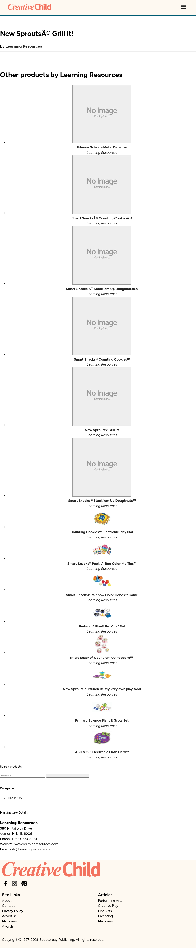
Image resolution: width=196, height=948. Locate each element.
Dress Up (15, 798)
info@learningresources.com (32, 849)
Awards (8, 926)
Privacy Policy (12, 911)
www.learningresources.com (36, 844)
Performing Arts (110, 900)
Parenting (105, 916)
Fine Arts (105, 911)
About (7, 900)
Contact (8, 905)
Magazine (9, 921)
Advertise (9, 916)
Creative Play (108, 905)
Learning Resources (24, 46)
